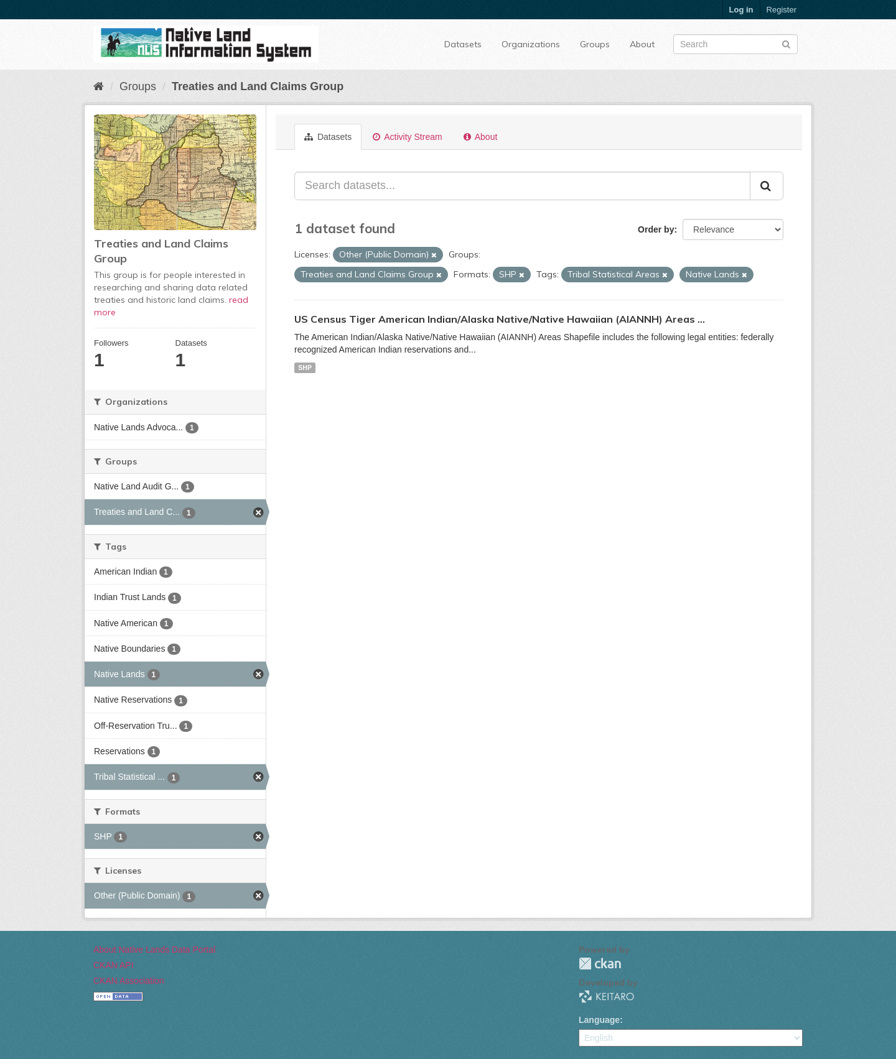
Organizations (531, 44)
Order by (656, 229)
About (642, 44)
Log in (741, 9)
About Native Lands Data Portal (154, 950)
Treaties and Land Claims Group (257, 86)
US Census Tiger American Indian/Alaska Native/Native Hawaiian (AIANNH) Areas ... (499, 319)
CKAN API (113, 965)
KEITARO (607, 996)
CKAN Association (128, 981)
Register (781, 9)
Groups (595, 44)
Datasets (463, 44)
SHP (305, 367)
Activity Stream (407, 137)
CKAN (600, 963)
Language (599, 1020)
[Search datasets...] (522, 186)
